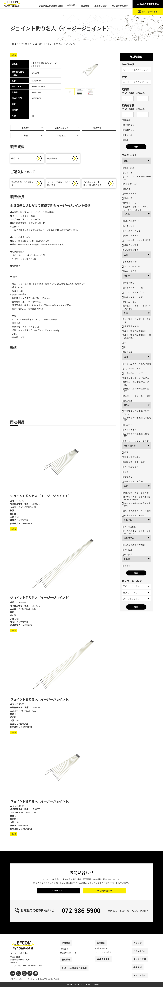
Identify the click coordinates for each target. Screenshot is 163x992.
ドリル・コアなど (131, 230)
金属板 (126, 188)
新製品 (126, 120)
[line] (33, 979)
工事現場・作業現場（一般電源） (136, 418)
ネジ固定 (127, 549)
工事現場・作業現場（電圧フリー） (136, 412)
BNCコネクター (130, 271)
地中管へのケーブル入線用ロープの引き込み (136, 498)
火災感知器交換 (130, 250)
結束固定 (127, 554)
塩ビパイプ (128, 172)
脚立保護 (127, 352)
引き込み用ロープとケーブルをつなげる (136, 532)
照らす (127, 405)
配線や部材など (130, 221)
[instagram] (22, 979)
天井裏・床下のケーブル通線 (136, 510)
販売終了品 (128, 125)
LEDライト (128, 424)
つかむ (127, 214)
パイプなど (128, 225)
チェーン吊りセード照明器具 (136, 240)
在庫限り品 (128, 130)
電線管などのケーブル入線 (135, 493)
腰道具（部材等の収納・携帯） (135, 383)
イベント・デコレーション (135, 441)
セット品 (127, 134)
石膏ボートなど (130, 203)
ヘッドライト (129, 429)
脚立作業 (127, 400)
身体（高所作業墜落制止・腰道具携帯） (136, 336)
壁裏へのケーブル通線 (133, 515)
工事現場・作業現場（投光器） (135, 434)
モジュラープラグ (131, 266)
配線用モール (129, 193)
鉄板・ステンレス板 (132, 287)
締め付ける (129, 537)
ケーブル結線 (129, 527)
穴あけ (127, 275)
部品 (125, 139)
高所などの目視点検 (132, 481)
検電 (125, 452)
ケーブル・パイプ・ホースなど (136, 320)
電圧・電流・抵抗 (131, 457)
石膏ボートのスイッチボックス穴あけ (136, 307)
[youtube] (12, 979)
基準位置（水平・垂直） (134, 462)
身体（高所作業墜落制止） (135, 331)
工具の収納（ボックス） (134, 368)
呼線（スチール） (131, 235)
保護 (126, 313)
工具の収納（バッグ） (133, 373)
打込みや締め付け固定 (133, 544)
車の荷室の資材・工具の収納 (136, 363)
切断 (126, 160)
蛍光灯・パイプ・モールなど (136, 395)
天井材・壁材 (129, 302)
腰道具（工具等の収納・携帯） (135, 389)
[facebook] (27, 979)
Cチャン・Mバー (130, 183)
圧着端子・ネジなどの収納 (135, 378)
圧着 (126, 254)
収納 (126, 356)
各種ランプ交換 (130, 245)
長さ (125, 471)
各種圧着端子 (129, 261)
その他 (127, 559)
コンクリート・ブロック (134, 292)
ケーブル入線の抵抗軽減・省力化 (136, 504)
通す (126, 486)
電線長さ (127, 476)
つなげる (128, 519)
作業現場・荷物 (130, 326)
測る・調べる (130, 445)
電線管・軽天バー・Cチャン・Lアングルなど (135, 208)
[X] (17, 979)
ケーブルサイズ (130, 467)
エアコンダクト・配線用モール (136, 177)
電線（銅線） (129, 167)
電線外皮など (129, 198)
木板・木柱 (128, 282)
